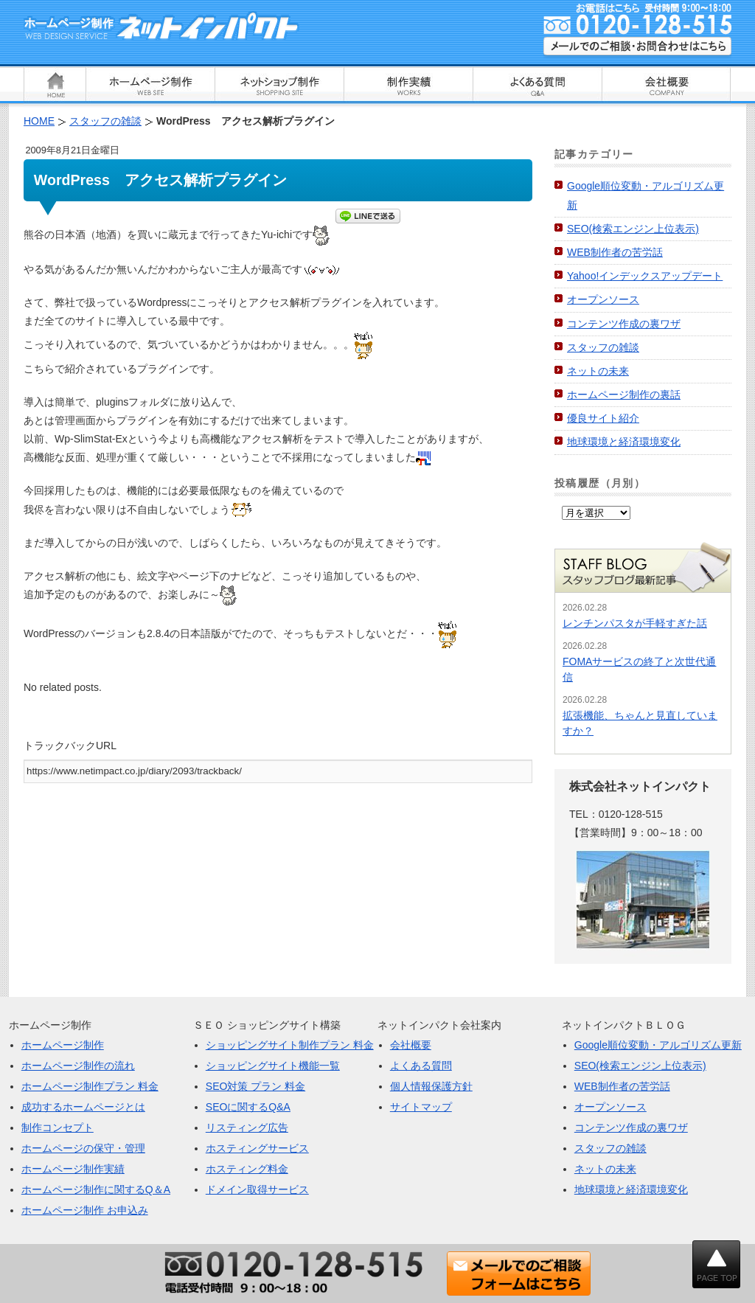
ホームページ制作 (62, 1045)
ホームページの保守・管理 (83, 1148)
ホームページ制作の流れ (78, 1065)
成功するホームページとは (83, 1107)
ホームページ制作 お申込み (84, 1210)
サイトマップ (421, 1107)
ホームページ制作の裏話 (624, 394)
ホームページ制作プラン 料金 (90, 1086)
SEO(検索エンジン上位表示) (633, 228)
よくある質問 (421, 1065)
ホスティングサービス (257, 1148)
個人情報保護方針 (431, 1086)
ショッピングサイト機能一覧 (273, 1065)
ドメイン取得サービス (257, 1189)
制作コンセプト (57, 1127)
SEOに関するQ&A (248, 1107)
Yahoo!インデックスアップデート (645, 276)
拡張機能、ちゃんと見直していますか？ (640, 723)
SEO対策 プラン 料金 (255, 1086)
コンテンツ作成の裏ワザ (624, 324)
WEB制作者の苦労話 (615, 252)
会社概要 (410, 1045)
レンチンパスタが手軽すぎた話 (635, 623)
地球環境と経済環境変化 (624, 442)
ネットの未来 (598, 371)
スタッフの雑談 (603, 347)
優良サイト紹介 (603, 418)
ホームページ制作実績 (73, 1169)
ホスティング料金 (247, 1169)
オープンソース (603, 299)
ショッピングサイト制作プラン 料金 (290, 1045)
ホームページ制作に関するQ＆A (95, 1189)
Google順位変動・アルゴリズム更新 (658, 1045)
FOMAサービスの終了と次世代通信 (639, 669)
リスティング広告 (247, 1127)
